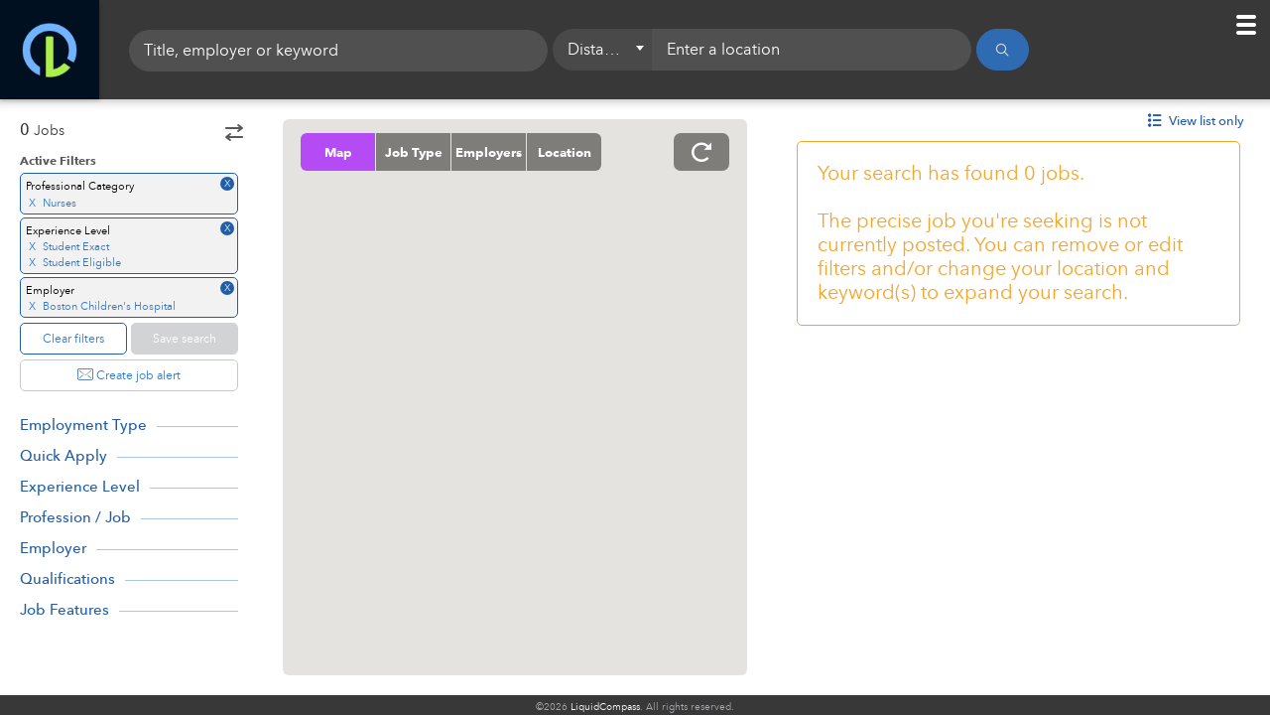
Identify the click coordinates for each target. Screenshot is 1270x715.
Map (338, 152)
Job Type (414, 152)
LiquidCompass (605, 707)
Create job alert (129, 375)
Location (564, 152)
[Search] (1002, 50)
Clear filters (73, 339)
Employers (488, 152)
